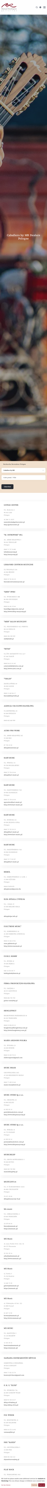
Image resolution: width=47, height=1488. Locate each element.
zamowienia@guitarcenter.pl (14, 522)
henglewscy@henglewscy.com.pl (15, 1028)
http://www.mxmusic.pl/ (12, 1258)
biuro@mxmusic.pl (10, 1226)
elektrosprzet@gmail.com (13, 1058)
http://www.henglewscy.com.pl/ (15, 1030)
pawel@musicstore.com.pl (13, 1112)
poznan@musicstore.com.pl (14, 1142)
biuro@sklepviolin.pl (11, 696)
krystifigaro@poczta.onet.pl (14, 609)
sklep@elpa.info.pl (10, 916)
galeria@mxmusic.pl (11, 1286)
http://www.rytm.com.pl (12, 668)
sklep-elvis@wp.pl (10, 1402)
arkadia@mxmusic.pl (11, 1256)
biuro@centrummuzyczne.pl (14, 582)
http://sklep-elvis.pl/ (11, 1405)
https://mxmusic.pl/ (11, 1229)
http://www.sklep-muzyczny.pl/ (15, 611)
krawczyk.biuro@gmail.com (14, 1375)
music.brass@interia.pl (12, 1085)
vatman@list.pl (9, 1432)
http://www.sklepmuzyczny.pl (14, 1115)
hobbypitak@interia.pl (12, 973)
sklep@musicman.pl (11, 748)
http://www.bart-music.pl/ (13, 805)
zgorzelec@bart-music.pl (13, 802)
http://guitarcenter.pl (11, 525)
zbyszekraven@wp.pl (11, 1459)
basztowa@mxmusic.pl (12, 1345)
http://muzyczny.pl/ (11, 554)
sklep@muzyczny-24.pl (12, 1199)
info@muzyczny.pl (10, 552)
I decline (34, 1485)
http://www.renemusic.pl (13, 946)
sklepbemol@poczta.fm (12, 889)
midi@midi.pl (9, 639)
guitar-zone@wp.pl (10, 1000)
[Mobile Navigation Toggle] (44, 7)
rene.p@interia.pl (10, 943)
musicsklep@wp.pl (10, 1172)
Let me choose (5, 1485)
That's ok (41, 1485)
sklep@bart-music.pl (11, 775)
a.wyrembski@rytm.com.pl (13, 666)
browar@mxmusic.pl (11, 1315)
